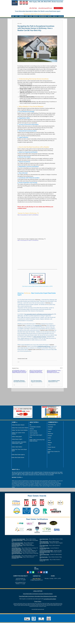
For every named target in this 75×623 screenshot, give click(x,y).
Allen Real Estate (44, 539)
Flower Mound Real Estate (46, 550)
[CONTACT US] (58, 8)
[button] (16, 16)
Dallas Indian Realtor (17, 447)
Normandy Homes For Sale (22, 358)
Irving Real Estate (44, 545)
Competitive (47, 598)
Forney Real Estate (44, 559)
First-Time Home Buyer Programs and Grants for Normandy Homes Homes (37, 381)
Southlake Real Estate (17, 540)
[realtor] (28, 572)
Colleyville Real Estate (17, 543)
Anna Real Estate (16, 552)
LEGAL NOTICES (37, 591)
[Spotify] (33, 572)
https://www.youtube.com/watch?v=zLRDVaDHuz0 (28, 214)
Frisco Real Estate (16, 544)
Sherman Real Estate (17, 553)
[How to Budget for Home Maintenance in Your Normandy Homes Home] (54, 374)
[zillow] (30, 572)
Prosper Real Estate (16, 549)
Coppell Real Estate (45, 548)
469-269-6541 (33, 8)
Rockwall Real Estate (45, 552)
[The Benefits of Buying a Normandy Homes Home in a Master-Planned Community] (20, 374)
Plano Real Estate (44, 541)
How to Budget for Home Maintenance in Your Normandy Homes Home (54, 381)
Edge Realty (53, 598)
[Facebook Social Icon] (44, 572)
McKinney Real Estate (17, 545)
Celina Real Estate (16, 548)
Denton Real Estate (44, 554)
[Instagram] (38, 572)
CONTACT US (36, 576)
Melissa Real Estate (17, 550)
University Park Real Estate (18, 539)
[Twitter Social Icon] (47, 572)
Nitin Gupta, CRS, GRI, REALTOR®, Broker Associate (46, 1)
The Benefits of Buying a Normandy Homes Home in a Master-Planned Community (20, 381)
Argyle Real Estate (44, 543)
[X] (36, 572)
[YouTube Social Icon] (41, 572)
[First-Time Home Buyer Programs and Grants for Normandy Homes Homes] (37, 374)
